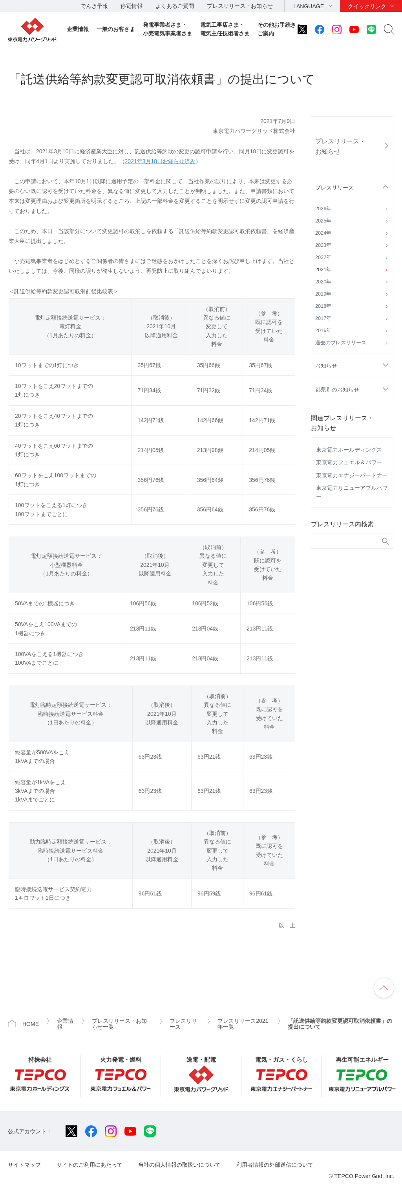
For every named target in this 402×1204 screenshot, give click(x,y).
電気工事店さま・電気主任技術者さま (225, 29)
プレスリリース (334, 187)
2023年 (323, 245)
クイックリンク (367, 6)
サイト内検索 (389, 29)
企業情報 (78, 29)
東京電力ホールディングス (349, 450)
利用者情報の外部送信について (274, 1165)
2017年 (323, 318)
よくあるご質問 (174, 6)
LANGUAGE (308, 6)
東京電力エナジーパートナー (351, 475)
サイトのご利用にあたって (89, 1165)
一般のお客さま (116, 29)
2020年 (323, 282)
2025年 (323, 221)
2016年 (323, 330)
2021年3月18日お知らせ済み (160, 161)
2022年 (323, 257)
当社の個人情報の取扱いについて (179, 1165)
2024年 (323, 233)
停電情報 (132, 6)
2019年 (323, 294)
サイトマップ (24, 1165)
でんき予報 (94, 6)
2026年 (323, 208)
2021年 (323, 269)
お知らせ (326, 365)
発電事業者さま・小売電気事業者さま (167, 29)
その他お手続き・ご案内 (280, 29)
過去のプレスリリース (340, 343)
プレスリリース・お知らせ (240, 6)
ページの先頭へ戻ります (384, 988)
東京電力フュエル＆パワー (349, 462)
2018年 (323, 306)
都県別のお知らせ (337, 389)
